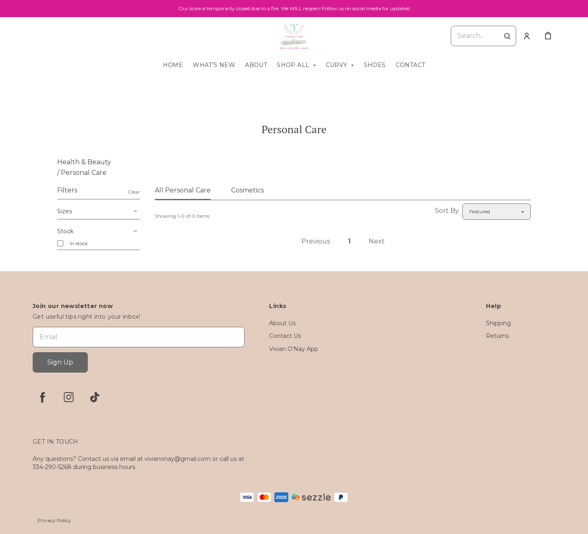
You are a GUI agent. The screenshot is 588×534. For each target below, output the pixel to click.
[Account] (526, 36)
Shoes (375, 65)
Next (377, 241)
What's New (214, 65)
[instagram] (68, 397)
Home (173, 65)
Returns (497, 336)
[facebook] (42, 397)
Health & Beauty (84, 162)
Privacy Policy (54, 520)
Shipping (498, 323)
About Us (282, 323)
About (256, 65)
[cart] (548, 36)
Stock (98, 231)
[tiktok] (95, 397)
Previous (315, 241)
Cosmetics (247, 190)
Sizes (98, 211)
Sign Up (60, 362)
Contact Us (285, 336)
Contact (410, 65)
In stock (79, 243)
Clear (134, 192)
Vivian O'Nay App (293, 349)
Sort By (447, 210)
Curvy (336, 65)
